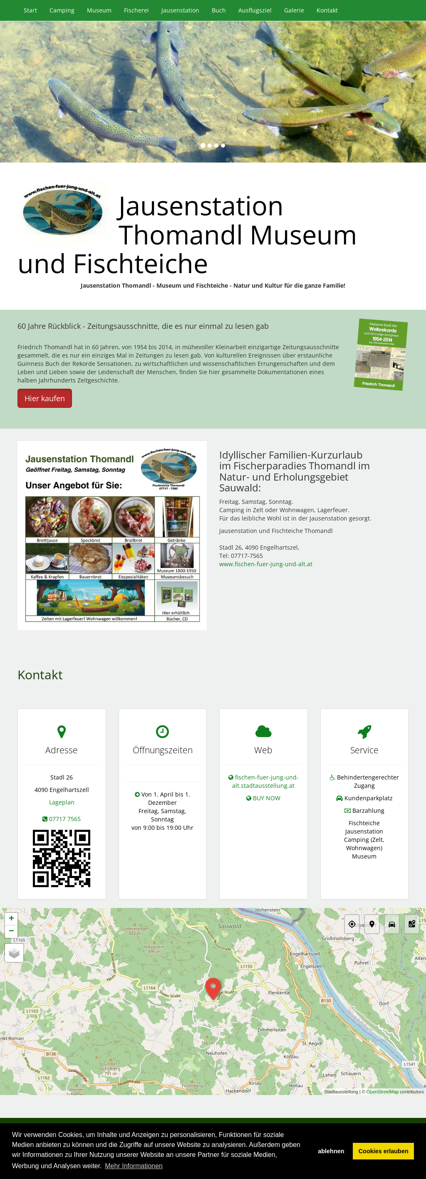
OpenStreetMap (383, 1091)
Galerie (294, 10)
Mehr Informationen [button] (134, 1165)
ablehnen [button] (331, 1151)
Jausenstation (180, 10)
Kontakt (327, 10)
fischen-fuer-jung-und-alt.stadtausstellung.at (265, 781)
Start (30, 10)
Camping (62, 10)
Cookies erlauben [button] (384, 1151)
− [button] (11, 932)
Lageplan (61, 802)
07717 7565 (65, 819)
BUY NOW (266, 798)
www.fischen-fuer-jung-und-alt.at (265, 564)
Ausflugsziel (255, 10)
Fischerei (136, 10)
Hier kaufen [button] (45, 398)
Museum (99, 10)
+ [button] (11, 919)
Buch (219, 10)
